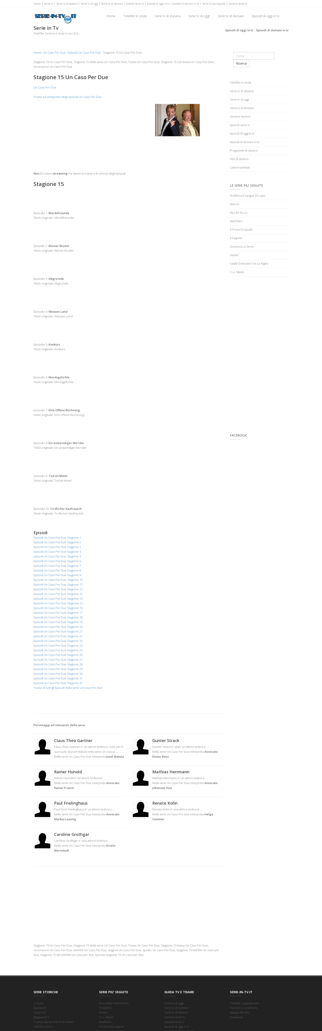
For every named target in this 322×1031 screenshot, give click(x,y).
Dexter (234, 255)
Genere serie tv (237, 4)
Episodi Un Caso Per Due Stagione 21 (58, 631)
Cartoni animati (240, 167)
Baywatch (40, 1008)
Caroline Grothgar (71, 834)
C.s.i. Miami (237, 272)
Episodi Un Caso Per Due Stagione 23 (58, 641)
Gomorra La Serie (242, 247)
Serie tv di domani (112, 4)
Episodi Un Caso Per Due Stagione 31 (58, 678)
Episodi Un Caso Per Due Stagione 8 (57, 570)
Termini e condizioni (243, 1008)
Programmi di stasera (244, 150)
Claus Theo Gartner (73, 740)
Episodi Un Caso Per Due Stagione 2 (57, 542)
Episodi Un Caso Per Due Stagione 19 (58, 622)
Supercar (40, 1012)
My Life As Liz (239, 213)
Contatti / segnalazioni (244, 1003)
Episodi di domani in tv (185, 4)
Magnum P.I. (41, 1017)
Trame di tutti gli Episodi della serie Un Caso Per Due (68, 688)
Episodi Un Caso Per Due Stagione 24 (58, 645)
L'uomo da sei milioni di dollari (54, 1022)
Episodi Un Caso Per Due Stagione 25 (58, 650)
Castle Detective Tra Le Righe (249, 263)
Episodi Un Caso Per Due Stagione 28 (58, 664)
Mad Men (236, 221)
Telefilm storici (43, 1027)
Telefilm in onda (135, 16)
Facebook (236, 1017)
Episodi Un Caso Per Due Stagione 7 (57, 566)
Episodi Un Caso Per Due (84, 53)
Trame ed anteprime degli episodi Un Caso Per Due (68, 97)
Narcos (234, 204)
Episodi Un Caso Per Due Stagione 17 (58, 613)
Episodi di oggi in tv (158, 4)
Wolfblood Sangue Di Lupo (247, 196)
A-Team (39, 1003)
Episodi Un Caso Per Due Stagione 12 (58, 589)
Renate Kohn (165, 803)
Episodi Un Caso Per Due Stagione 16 (58, 608)
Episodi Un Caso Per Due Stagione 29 (58, 669)
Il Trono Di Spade (241, 230)
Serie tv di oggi (89, 4)
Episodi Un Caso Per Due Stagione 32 (58, 683)
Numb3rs (105, 1022)
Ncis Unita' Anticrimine (114, 1003)
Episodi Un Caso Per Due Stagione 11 (58, 584)
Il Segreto (236, 238)
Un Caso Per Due (54, 53)
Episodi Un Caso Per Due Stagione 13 (58, 594)
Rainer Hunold (68, 771)
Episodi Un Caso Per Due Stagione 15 (58, 603)
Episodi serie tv (135, 4)
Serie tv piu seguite (213, 4)
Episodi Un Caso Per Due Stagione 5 (57, 556)
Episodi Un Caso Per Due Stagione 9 (57, 575)
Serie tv (48, 4)
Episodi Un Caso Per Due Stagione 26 (58, 655)
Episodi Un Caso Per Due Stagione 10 (58, 580)
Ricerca (241, 63)
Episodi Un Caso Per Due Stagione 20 (58, 627)
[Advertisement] (79, 135)
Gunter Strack (165, 740)
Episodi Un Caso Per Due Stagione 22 (58, 636)
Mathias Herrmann (170, 771)
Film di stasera (239, 159)
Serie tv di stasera (67, 4)
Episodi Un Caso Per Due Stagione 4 (57, 552)
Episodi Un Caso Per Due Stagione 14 (58, 599)
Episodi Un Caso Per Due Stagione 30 (58, 674)
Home (37, 4)
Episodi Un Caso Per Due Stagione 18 (58, 617)
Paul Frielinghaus (71, 803)
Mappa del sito (239, 1012)
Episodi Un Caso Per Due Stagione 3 (57, 547)
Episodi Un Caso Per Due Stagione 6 (57, 561)
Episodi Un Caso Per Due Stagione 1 (57, 538)
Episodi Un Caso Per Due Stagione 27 (58, 660)
